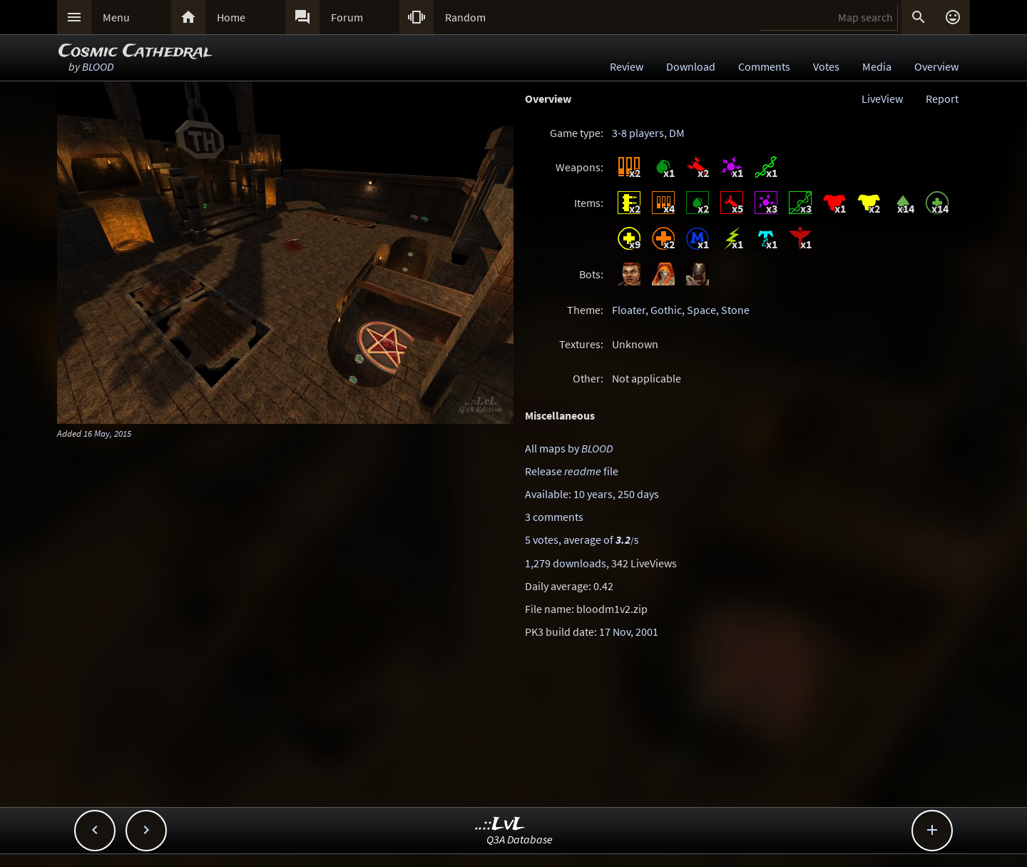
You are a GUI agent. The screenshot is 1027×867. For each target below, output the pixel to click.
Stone (735, 310)
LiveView (882, 98)
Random (465, 17)
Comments (764, 66)
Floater (628, 310)
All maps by (569, 448)
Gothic (666, 310)
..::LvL (500, 824)
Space (701, 310)
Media (876, 66)
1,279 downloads (565, 563)
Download (690, 66)
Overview (936, 66)
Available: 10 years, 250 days (592, 494)
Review (626, 66)
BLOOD (97, 66)
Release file (571, 471)
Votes (826, 66)
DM (677, 133)
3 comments (554, 516)
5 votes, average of (581, 539)
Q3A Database (519, 839)
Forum (347, 17)
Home (231, 17)
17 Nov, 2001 (628, 631)
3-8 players (638, 133)
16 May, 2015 (107, 433)
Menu (116, 17)
